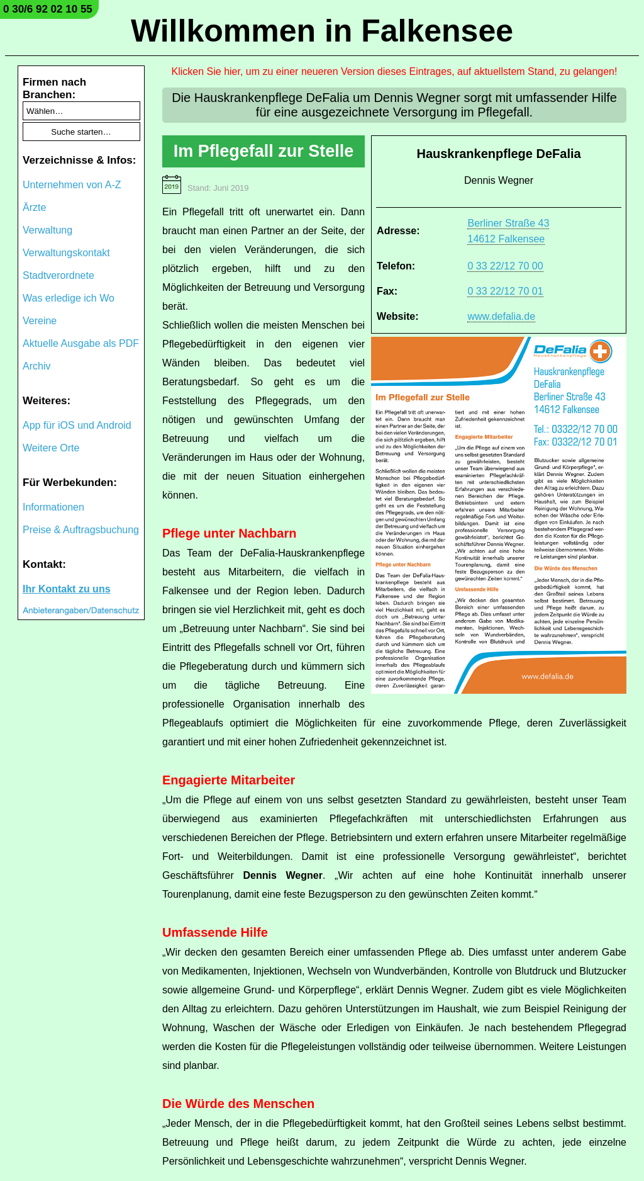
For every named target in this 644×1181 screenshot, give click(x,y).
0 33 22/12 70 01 (505, 291)
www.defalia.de (501, 316)
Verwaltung (47, 230)
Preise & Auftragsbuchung (81, 529)
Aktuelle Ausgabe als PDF (81, 343)
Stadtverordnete (58, 275)
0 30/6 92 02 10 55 (47, 9)
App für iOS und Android (77, 425)
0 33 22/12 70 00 (505, 266)
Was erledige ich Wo (68, 298)
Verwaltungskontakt (66, 252)
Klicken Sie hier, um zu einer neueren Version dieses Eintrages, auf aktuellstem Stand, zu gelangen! (395, 71)
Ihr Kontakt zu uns (67, 589)
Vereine (40, 320)
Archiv (36, 366)
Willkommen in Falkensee (322, 30)
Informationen (53, 507)
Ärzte (34, 207)
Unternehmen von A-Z (72, 184)
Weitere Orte (51, 448)
